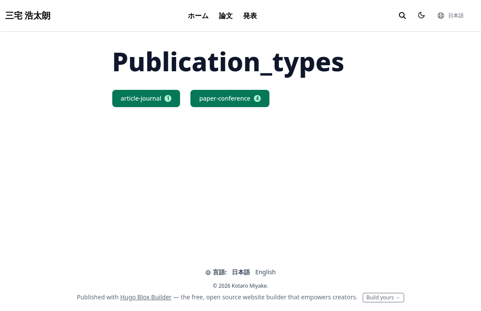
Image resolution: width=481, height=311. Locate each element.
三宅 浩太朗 (28, 15)
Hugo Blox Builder (145, 297)
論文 (226, 15)
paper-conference (229, 98)
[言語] (450, 16)
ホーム (198, 15)
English (265, 272)
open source (223, 297)
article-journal (146, 98)
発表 (250, 15)
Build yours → (384, 297)
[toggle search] (402, 15)
